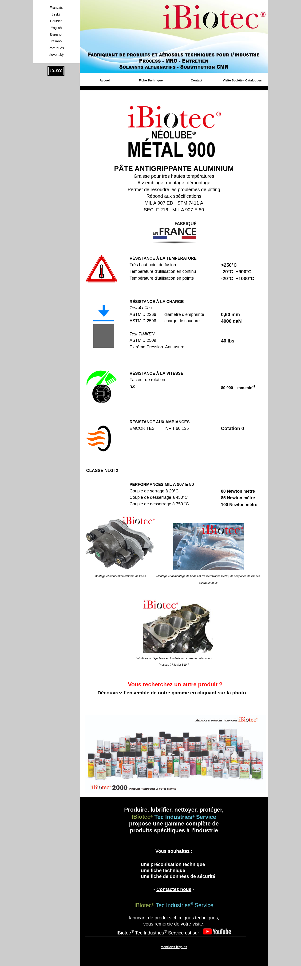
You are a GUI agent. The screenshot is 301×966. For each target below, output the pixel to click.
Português (56, 48)
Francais (56, 7)
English (56, 28)
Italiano (56, 41)
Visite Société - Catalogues (242, 80)
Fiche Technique (151, 80)
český (56, 14)
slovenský (56, 54)
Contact (196, 80)
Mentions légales (174, 947)
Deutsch (56, 21)
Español (56, 34)
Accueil (105, 80)
